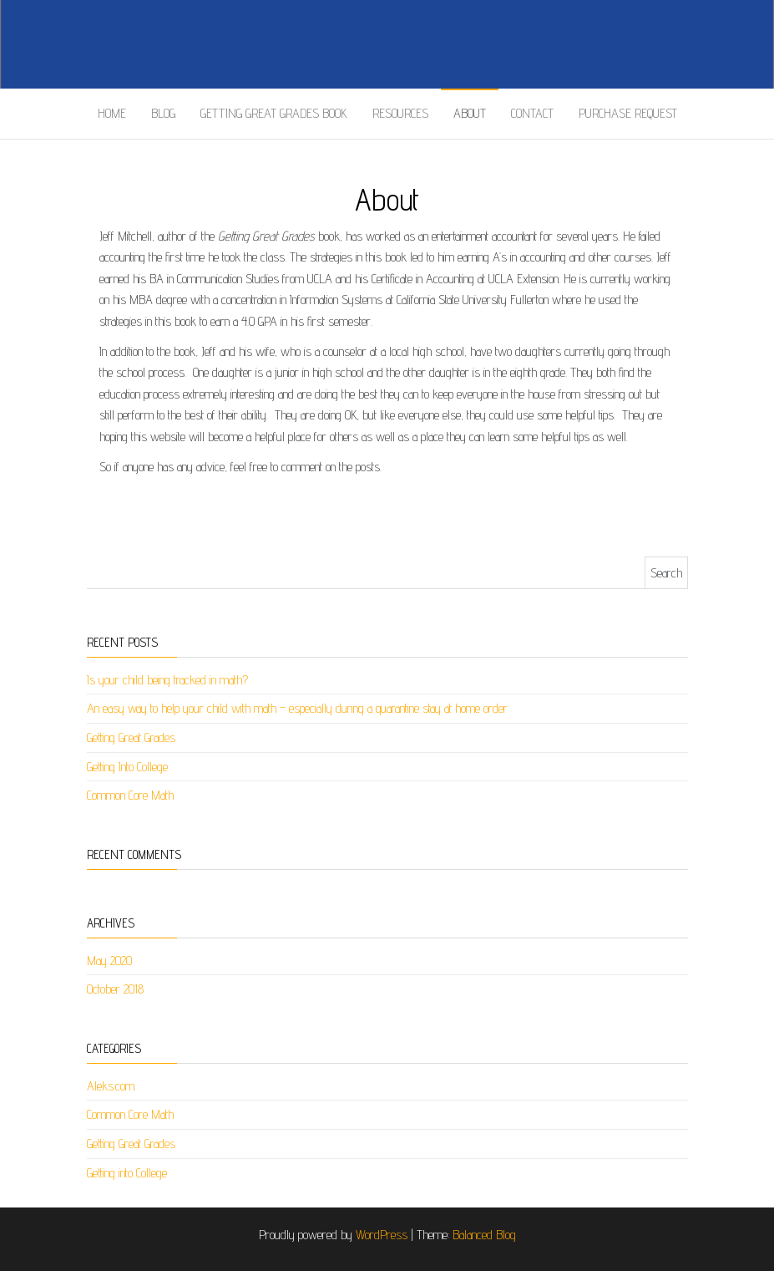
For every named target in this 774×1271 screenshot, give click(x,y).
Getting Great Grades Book (273, 113)
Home (112, 113)
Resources (400, 113)
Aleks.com (110, 1086)
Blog (163, 113)
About (469, 113)
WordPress (381, 1235)
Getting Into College (127, 767)
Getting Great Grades (131, 737)
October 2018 (115, 989)
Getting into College (127, 1173)
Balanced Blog (484, 1235)
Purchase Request (628, 113)
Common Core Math (130, 795)
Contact (532, 113)
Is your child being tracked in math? (167, 680)
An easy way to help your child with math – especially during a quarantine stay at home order (297, 708)
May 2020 (109, 961)
